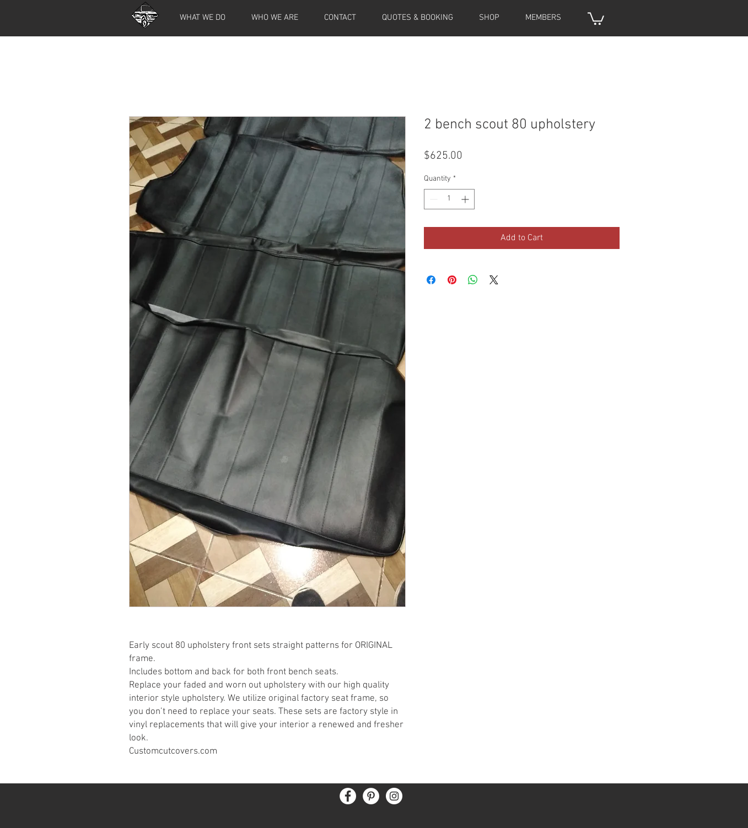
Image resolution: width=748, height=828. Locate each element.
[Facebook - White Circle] (348, 796)
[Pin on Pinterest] (452, 279)
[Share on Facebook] (431, 279)
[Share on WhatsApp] (473, 279)
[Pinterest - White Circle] (371, 796)
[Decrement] (432, 199)
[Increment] (466, 199)
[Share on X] (494, 279)
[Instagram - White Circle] (394, 796)
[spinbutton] (449, 199)
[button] (543, 17)
